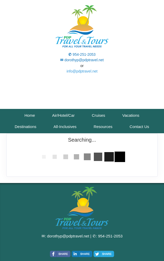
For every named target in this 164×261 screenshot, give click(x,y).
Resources (103, 126)
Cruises (98, 115)
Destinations (26, 126)
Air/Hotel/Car (63, 115)
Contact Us (139, 126)
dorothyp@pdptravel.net (68, 236)
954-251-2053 (110, 236)
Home (29, 115)
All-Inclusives (64, 126)
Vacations (130, 115)
